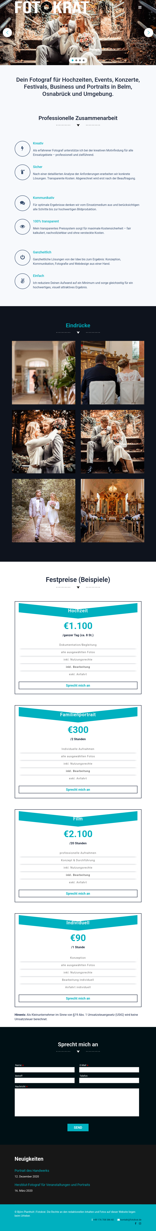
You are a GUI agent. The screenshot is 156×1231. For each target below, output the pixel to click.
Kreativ (38, 143)
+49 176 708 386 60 (103, 1219)
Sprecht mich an (78, 686)
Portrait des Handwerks (52, 1174)
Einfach (38, 276)
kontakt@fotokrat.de (130, 1219)
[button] (7, 32)
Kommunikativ (43, 198)
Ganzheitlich (42, 252)
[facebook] (135, 1223)
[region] (78, 32)
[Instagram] (140, 1223)
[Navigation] (139, 7)
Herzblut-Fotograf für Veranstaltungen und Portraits (52, 1188)
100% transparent (46, 221)
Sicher (37, 167)
